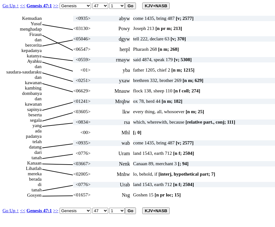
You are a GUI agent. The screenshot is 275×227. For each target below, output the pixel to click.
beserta (35, 114)
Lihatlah (34, 168)
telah (37, 141)
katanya (34, 55)
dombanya (32, 93)
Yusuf (36, 23)
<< (22, 5)
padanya (34, 136)
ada (38, 130)
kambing (33, 87)
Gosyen (34, 195)
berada (35, 179)
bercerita (33, 45)
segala (36, 120)
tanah (37, 157)
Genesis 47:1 (39, 5)
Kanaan (34, 163)
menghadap (31, 29)
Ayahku (34, 61)
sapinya (34, 109)
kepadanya (31, 50)
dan (38, 39)
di (40, 184)
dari (38, 152)
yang (37, 125)
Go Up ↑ (11, 5)
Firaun (35, 34)
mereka (35, 173)
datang (35, 146)
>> (55, 5)
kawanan (33, 82)
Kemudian (32, 18)
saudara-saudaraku (24, 71)
